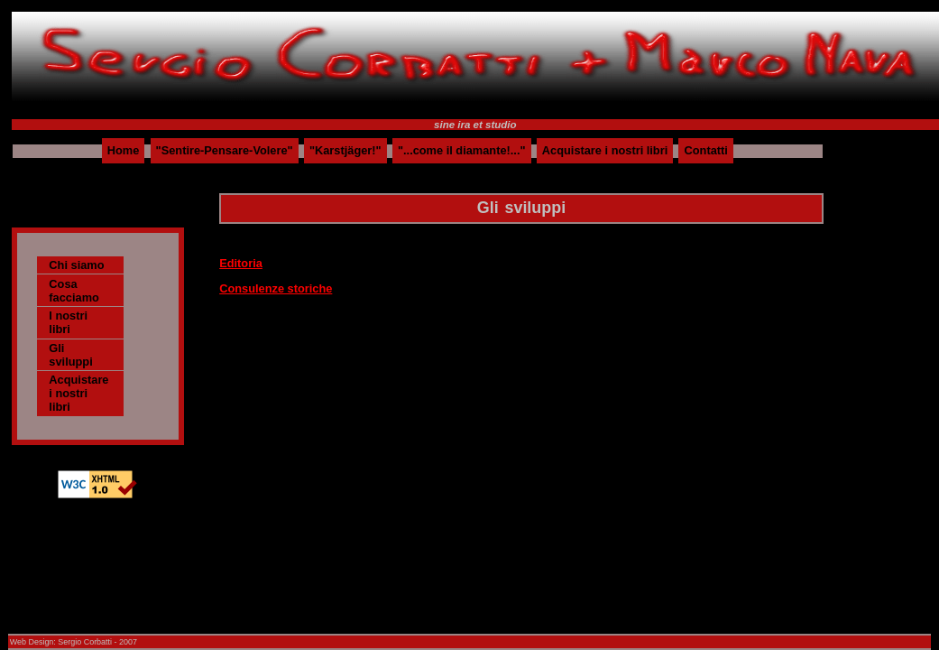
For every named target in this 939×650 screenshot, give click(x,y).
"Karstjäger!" (345, 151)
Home (123, 151)
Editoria (240, 263)
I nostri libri (68, 322)
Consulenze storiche (275, 288)
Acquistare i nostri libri (604, 151)
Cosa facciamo (73, 290)
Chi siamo (76, 265)
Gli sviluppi (70, 354)
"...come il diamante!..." (462, 151)
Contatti (706, 151)
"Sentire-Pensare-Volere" (224, 151)
